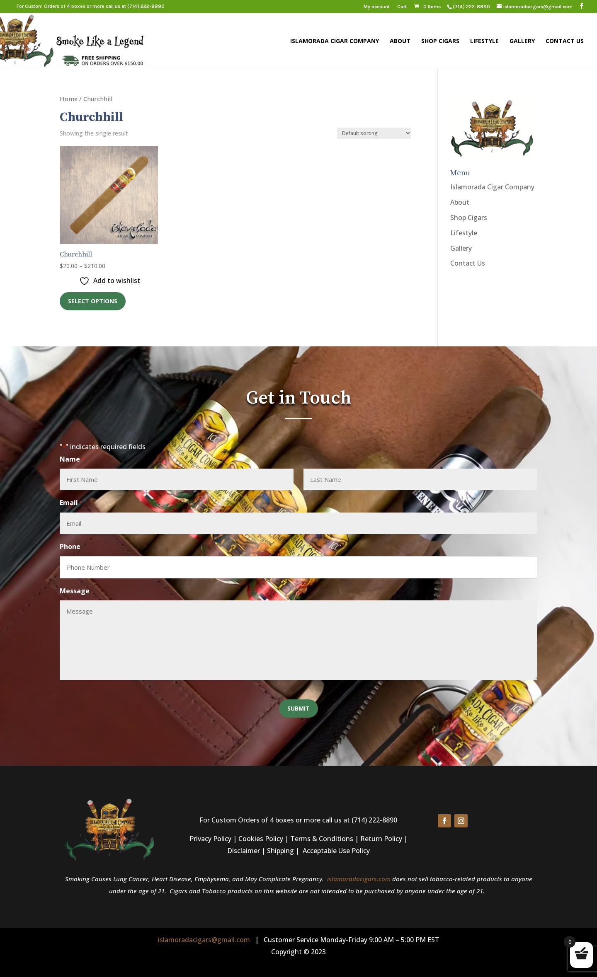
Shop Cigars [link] (440, 41)
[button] (582, 6)
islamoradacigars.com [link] (359, 879)
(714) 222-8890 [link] (146, 6)
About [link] (400, 41)
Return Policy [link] (381, 838)
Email (71, 503)
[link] (471, 7)
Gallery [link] (522, 41)
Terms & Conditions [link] (321, 838)
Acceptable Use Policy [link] (336, 850)
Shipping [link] (280, 850)
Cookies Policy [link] (260, 838)
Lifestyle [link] (484, 41)
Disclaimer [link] (243, 850)
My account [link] (377, 7)
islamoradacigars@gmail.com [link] (204, 939)
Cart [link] (402, 7)
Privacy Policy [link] (210, 838)
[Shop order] (374, 133)
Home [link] (69, 98)
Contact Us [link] (565, 41)
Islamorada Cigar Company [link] (334, 41)
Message (75, 590)
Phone (70, 546)
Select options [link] (92, 301)
